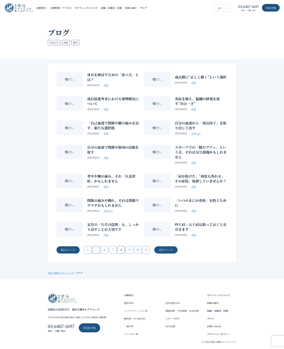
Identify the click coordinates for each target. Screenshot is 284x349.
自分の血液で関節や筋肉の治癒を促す (113, 149)
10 (137, 250)
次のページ (166, 250)
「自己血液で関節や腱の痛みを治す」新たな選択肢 (113, 125)
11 (146, 250)
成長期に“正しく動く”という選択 (200, 77)
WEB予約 (271, 8)
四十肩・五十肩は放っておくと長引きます (200, 227)
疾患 (66, 42)
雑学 (75, 42)
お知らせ (54, 42)
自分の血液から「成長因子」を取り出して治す (200, 125)
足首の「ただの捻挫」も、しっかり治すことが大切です (113, 227)
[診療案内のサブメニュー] (47, 7)
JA (219, 8)
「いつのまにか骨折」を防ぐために (200, 203)
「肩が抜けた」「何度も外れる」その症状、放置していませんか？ (200, 178)
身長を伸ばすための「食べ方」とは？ (113, 77)
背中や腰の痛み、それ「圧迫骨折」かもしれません (111, 178)
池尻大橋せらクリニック (61, 272)
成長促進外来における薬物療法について (113, 101)
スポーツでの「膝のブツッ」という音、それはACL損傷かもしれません (201, 152)
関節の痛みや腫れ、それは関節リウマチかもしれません (113, 203)
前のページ (68, 250)
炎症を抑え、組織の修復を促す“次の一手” (197, 101)
